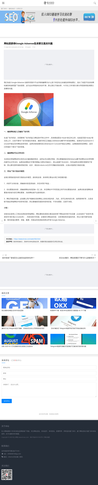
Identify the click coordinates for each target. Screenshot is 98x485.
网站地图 (47, 437)
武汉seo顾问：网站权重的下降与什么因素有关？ (77, 258)
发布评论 (7, 401)
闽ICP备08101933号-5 (37, 437)
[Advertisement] (49, 64)
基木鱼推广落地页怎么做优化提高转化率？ (18, 258)
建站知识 (12, 9)
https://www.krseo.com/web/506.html (27, 239)
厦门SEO (4, 9)
